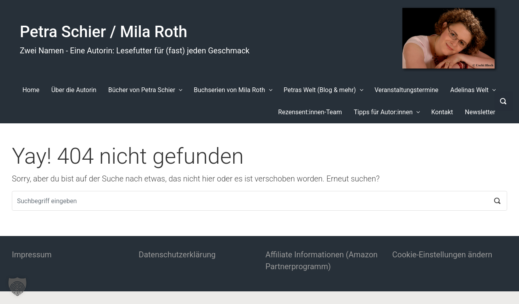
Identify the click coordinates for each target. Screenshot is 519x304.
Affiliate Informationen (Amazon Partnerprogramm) (322, 260)
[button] (17, 286)
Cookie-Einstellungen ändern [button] (442, 254)
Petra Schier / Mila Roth (103, 32)
